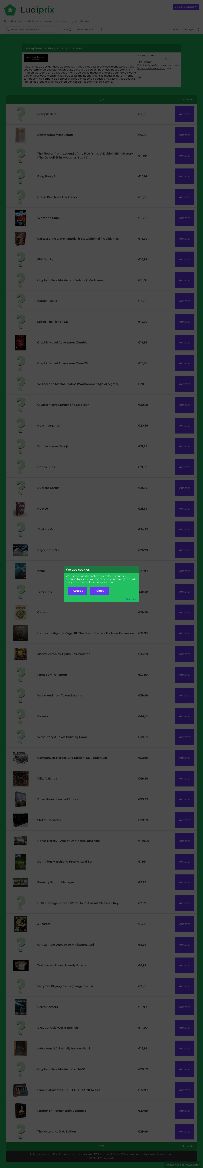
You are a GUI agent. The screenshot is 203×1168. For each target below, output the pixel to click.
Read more (131, 599)
